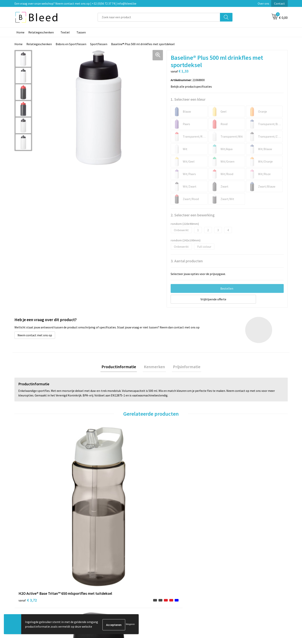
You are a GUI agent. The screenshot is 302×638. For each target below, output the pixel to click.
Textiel (65, 32)
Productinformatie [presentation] (121, 367)
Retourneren (164, 584)
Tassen (81, 32)
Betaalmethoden (167, 578)
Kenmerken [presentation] (154, 367)
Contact (279, 3)
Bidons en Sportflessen (71, 44)
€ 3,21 (96, 507)
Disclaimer (231, 584)
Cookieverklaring (235, 573)
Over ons (263, 3)
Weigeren (130, 624)
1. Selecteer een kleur (188, 99)
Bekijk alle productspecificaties (192, 86)
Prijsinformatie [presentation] (184, 367)
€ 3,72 (27, 507)
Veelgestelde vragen (101, 573)
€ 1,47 (164, 507)
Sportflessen (98, 44)
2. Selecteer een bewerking (193, 215)
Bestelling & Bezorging (171, 573)
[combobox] (159, 17)
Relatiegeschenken (41, 32)
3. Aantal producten (187, 260)
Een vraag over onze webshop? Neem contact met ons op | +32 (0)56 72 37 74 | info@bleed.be (75, 3)
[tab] (121, 367)
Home (20, 32)
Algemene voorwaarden (239, 567)
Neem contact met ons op (35, 335)
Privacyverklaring (235, 578)
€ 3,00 (232, 507)
